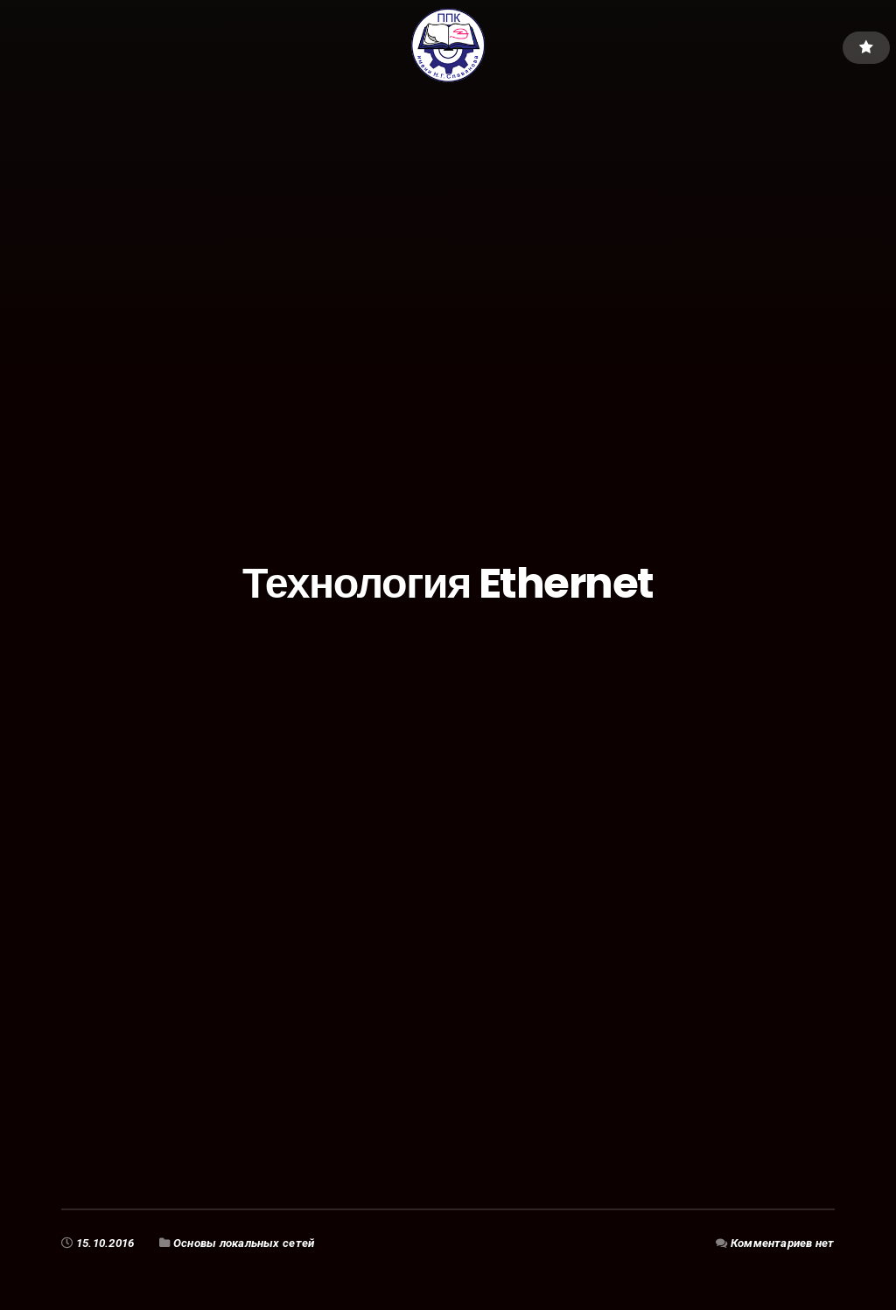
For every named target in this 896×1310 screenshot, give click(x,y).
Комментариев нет (783, 1243)
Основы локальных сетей (243, 1243)
